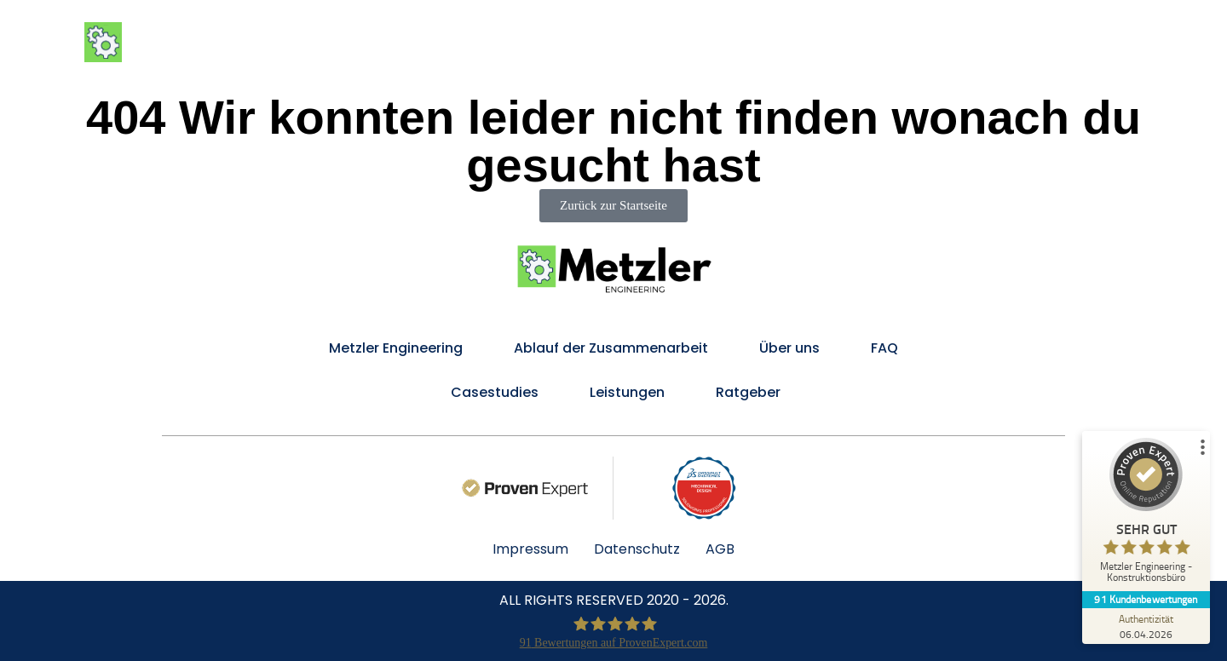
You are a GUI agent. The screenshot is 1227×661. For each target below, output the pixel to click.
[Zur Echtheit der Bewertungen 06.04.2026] (1146, 626)
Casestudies (493, 392)
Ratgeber (748, 392)
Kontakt (1131, 42)
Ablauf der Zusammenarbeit (839, 42)
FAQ (1063, 42)
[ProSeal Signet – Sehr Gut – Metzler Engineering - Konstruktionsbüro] (1146, 514)
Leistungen (669, 43)
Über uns (993, 42)
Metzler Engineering (529, 42)
